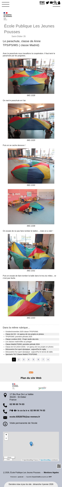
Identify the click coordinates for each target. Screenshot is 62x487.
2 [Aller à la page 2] (18, 359)
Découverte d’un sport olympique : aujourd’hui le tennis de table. (29, 352)
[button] (55, 3)
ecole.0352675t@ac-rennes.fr (25, 416)
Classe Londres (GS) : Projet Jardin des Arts (21, 339)
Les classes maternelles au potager (18, 342)
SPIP (50, 476)
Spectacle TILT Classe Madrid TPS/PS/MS (21, 354)
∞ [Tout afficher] (48, 359)
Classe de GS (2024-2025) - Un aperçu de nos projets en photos (29, 347)
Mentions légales (51, 473)
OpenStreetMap (45, 460)
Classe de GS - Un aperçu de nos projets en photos (24, 334)
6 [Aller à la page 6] (38, 359)
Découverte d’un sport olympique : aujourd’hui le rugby (25, 349)
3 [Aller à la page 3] (23, 359)
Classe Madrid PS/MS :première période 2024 (22, 344)
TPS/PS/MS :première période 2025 (18, 337)
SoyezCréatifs (36, 476)
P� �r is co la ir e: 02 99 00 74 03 (27, 410)
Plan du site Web (31, 377)
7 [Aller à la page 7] (43, 359)
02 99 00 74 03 (17, 404)
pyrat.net (20, 476)
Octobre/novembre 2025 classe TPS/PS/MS (21, 331)
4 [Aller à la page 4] (28, 359)
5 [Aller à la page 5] (33, 359)
